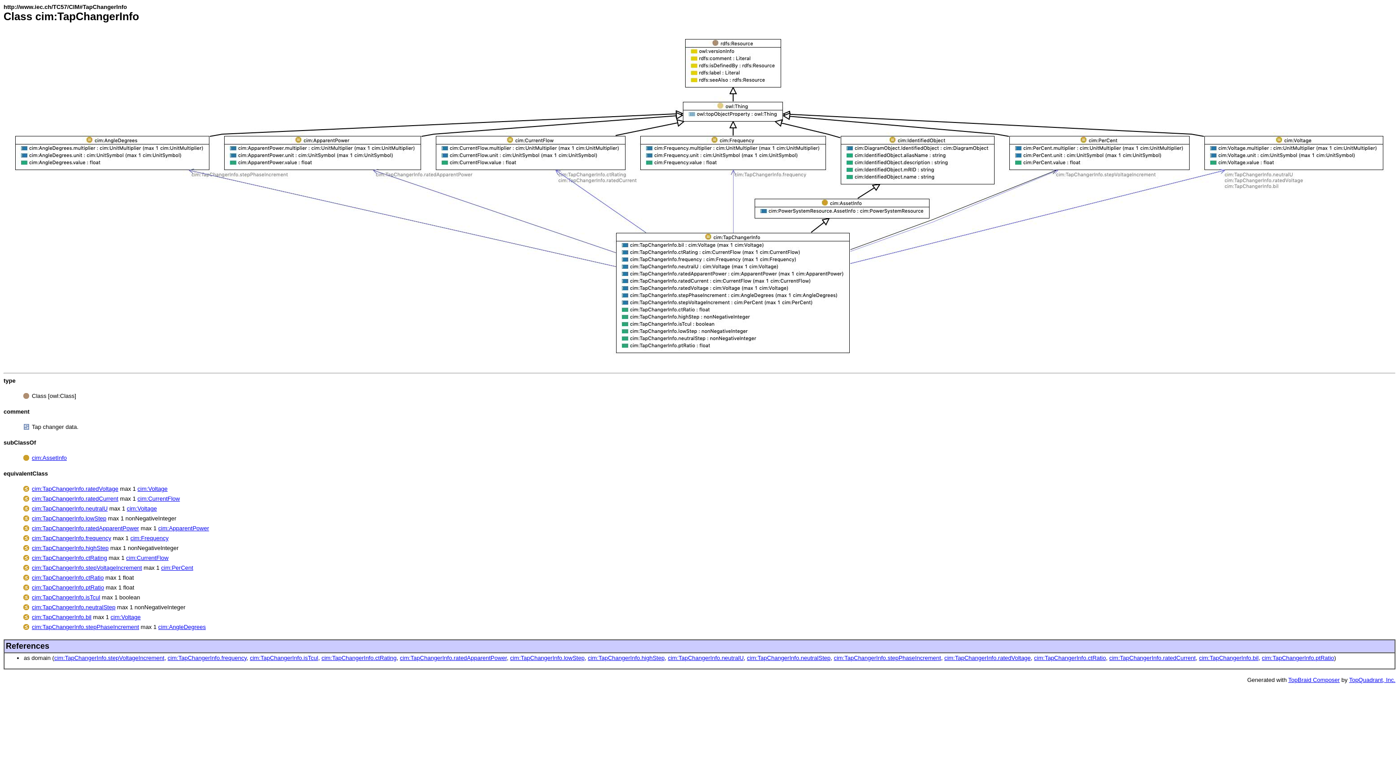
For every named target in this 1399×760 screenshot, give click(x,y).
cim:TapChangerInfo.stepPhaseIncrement (85, 627)
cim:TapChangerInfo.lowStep (69, 518)
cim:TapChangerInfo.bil (61, 617)
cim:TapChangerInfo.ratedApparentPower (85, 528)
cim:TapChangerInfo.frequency (71, 538)
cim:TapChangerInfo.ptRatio (68, 587)
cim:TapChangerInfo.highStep (70, 548)
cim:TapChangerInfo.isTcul (66, 597)
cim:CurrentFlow (159, 498)
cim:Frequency (149, 538)
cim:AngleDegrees (182, 627)
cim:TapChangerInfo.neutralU (70, 508)
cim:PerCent (177, 567)
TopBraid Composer (1314, 680)
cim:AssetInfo (49, 457)
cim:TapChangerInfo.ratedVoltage (75, 488)
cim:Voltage (153, 488)
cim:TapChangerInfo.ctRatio (68, 577)
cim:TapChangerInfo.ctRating (69, 558)
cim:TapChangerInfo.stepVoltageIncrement (87, 567)
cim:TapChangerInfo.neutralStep (73, 607)
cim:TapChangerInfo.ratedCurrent (75, 498)
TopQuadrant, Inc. (1372, 680)
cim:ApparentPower (183, 528)
